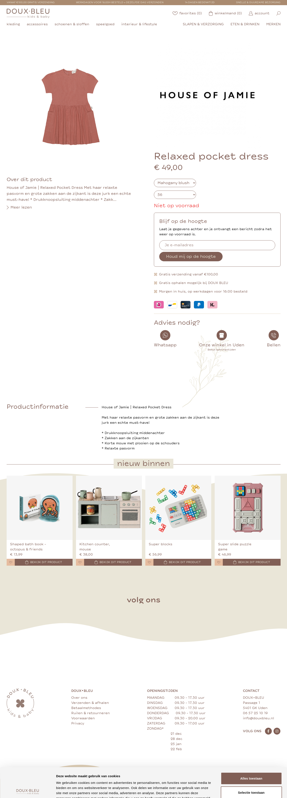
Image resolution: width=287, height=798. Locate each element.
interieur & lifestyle (139, 24)
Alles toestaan (251, 747)
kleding (13, 24)
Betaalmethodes (86, 708)
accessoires (37, 24)
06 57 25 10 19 (255, 713)
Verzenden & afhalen (90, 703)
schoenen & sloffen (72, 24)
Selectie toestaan (251, 761)
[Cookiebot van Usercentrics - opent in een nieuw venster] (27, 789)
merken (273, 24)
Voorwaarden (83, 718)
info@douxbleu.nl (258, 718)
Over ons (79, 698)
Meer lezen (19, 207)
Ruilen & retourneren (90, 713)
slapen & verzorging (203, 24)
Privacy (77, 723)
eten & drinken (244, 24)
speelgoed (105, 24)
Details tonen (231, 789)
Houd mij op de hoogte (191, 256)
